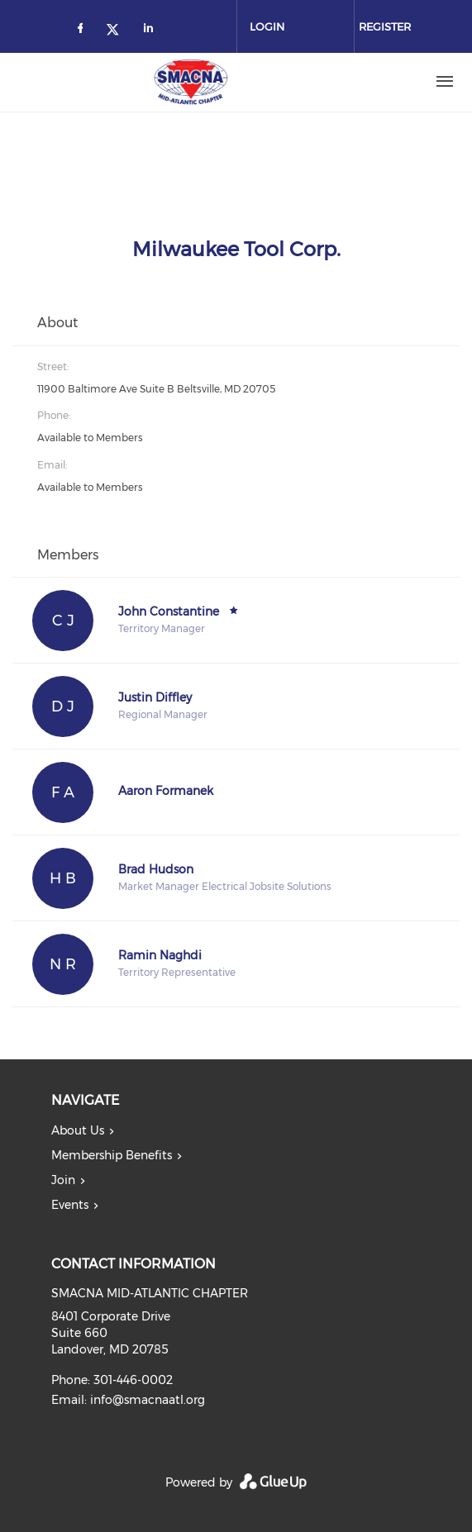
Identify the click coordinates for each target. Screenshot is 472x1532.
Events (69, 1204)
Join (63, 1180)
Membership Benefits (111, 1155)
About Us (77, 1130)
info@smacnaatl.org (147, 1399)
